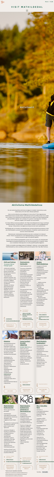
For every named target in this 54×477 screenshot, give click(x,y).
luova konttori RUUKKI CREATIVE (25, 343)
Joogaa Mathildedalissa (42, 263)
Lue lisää (10, 391)
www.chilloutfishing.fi (10, 325)
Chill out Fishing (10, 262)
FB (46, 1)
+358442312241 (9, 459)
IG (47, 1)
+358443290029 (26, 384)
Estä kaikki (45, 472)
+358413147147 (42, 459)
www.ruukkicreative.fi (26, 390)
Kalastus (7, 341)
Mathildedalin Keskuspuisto (9, 407)
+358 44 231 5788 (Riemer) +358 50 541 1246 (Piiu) (27, 315)
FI (50, 1)
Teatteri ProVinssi (43, 390)
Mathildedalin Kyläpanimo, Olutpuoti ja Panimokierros (25, 408)
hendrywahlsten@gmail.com (13, 320)
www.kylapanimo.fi (26, 468)
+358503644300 (26, 461)
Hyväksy (39, 472)
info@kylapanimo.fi (27, 463)
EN (52, 1)
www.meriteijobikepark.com (43, 467)
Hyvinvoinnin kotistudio (24, 263)
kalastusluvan (7, 374)
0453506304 (9, 319)
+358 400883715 (42, 314)
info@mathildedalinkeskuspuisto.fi (14, 461)
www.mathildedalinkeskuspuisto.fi (10, 467)
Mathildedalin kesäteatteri (41, 342)
